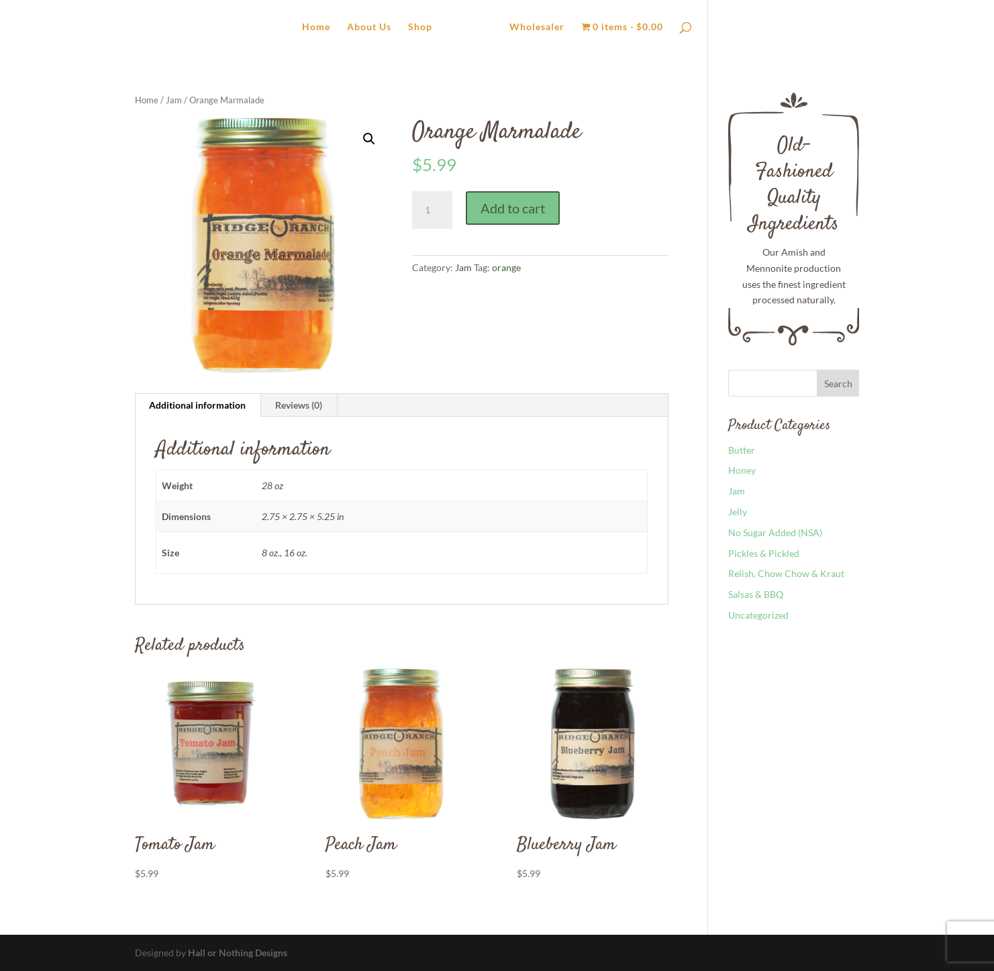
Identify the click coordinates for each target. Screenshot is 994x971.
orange (506, 267)
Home (316, 27)
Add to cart (513, 208)
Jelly (737, 511)
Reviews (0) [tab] (298, 405)
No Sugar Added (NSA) (775, 532)
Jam (174, 100)
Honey (742, 470)
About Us (369, 27)
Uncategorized (758, 615)
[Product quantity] (432, 210)
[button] (369, 139)
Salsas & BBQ (755, 594)
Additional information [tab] (197, 405)
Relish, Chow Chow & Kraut (786, 573)
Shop (420, 27)
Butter (741, 450)
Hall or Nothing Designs (237, 952)
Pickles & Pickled (763, 553)
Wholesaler (536, 27)
